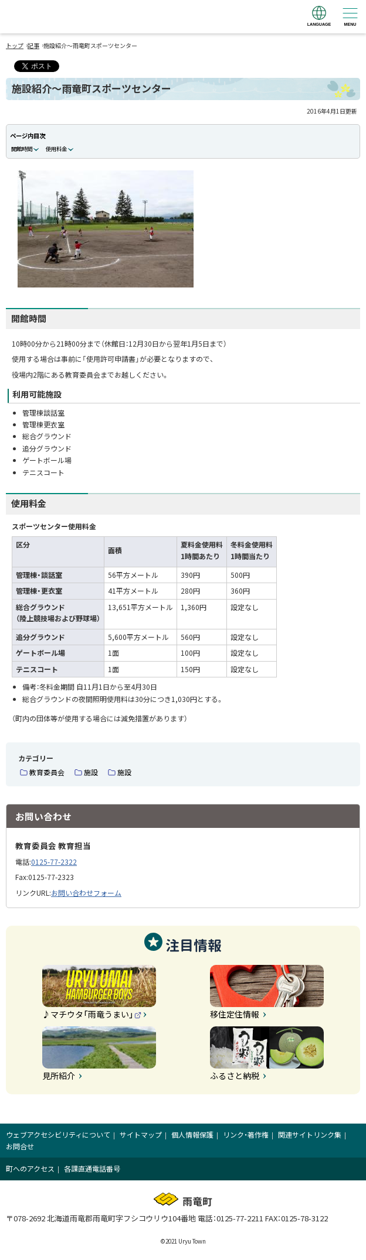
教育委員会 (47, 772)
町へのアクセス (30, 1168)
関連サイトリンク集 (309, 1134)
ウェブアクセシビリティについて (58, 1134)
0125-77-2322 (54, 862)
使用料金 (56, 149)
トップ (14, 45)
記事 (33, 45)
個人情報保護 (192, 1134)
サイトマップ (141, 1134)
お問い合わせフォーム (86, 893)
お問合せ (20, 1146)
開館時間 (21, 149)
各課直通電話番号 (92, 1168)
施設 (91, 772)
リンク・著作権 (246, 1134)
